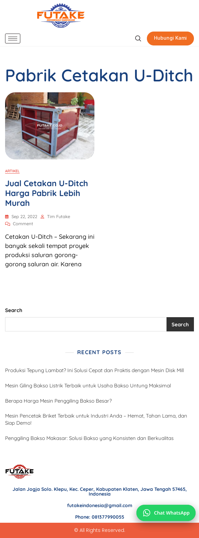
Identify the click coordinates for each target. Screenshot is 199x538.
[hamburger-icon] (12, 38)
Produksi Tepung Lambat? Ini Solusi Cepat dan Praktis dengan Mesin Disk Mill (94, 370)
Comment (23, 223)
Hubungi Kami (170, 38)
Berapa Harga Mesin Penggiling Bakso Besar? (58, 401)
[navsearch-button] (138, 38)
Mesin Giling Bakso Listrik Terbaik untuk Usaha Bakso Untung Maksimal (88, 385)
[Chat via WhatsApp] (166, 513)
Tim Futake (58, 216)
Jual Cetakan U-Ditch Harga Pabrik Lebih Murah (46, 193)
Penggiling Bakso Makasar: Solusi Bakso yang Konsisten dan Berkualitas (89, 438)
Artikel (12, 171)
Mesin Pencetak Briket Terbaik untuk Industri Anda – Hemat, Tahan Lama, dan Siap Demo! (96, 419)
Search (13, 310)
